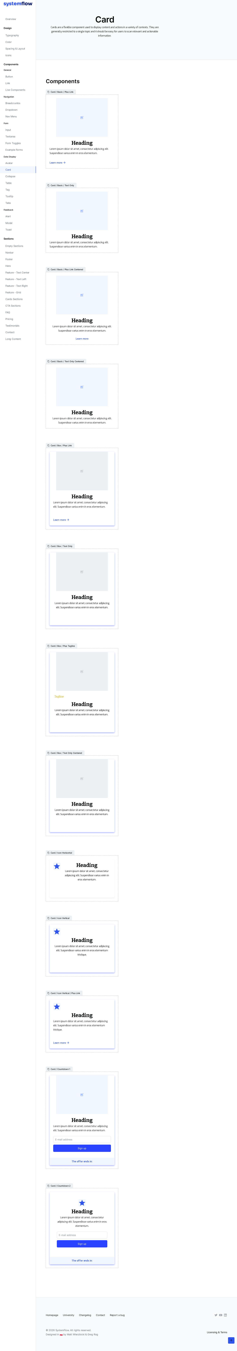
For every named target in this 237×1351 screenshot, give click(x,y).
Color (8, 41)
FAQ (7, 312)
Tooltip (9, 196)
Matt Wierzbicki (75, 1334)
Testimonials (12, 325)
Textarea (10, 136)
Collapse (10, 176)
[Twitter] (216, 1315)
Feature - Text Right (16, 285)
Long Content (13, 338)
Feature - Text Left (15, 279)
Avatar (9, 163)
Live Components (15, 89)
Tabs (8, 202)
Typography (12, 35)
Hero (8, 265)
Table (8, 182)
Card (8, 169)
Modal (8, 222)
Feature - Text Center (17, 272)
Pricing (9, 319)
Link (7, 83)
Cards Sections (14, 299)
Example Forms (14, 149)
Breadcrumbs (12, 103)
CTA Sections (13, 305)
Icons (8, 55)
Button (9, 76)
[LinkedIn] (225, 1315)
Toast (8, 229)
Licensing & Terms (217, 1332)
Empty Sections (14, 245)
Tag (7, 189)
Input (8, 129)
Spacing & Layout (15, 48)
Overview (10, 19)
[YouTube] (220, 1315)
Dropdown (11, 109)
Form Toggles (13, 143)
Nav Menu (11, 116)
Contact (10, 332)
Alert (8, 216)
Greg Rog (93, 1334)
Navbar (9, 252)
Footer (9, 259)
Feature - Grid (13, 292)
